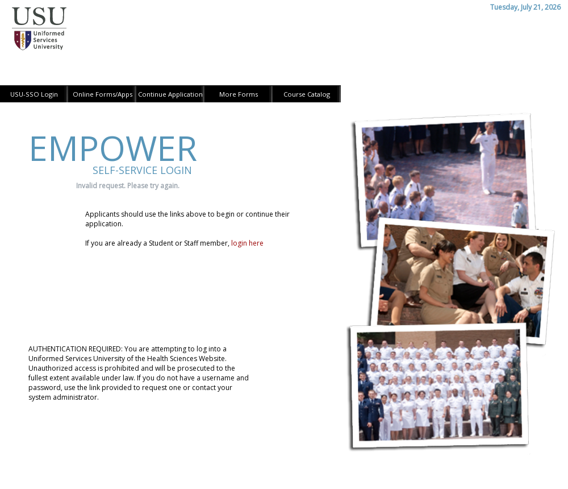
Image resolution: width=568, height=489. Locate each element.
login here (247, 243)
